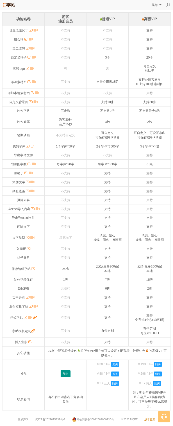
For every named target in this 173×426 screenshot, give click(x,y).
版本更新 (149, 419)
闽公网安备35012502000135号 (93, 419)
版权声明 (23, 419)
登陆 (65, 373)
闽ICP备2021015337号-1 (50, 419)
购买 (115, 364)
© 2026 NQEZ (129, 419)
